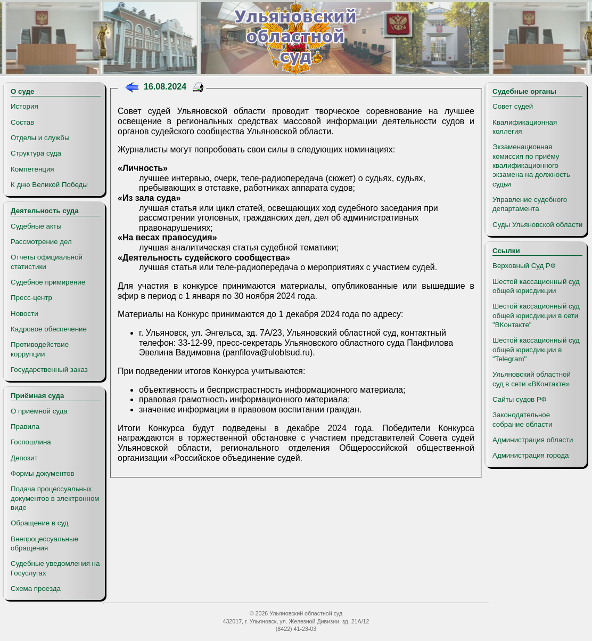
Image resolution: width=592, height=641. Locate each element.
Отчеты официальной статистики (47, 261)
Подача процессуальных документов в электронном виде (55, 498)
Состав (22, 122)
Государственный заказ (49, 370)
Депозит (24, 458)
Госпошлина (31, 442)
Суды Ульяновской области (537, 225)
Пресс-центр (31, 298)
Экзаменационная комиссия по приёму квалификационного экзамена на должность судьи (531, 165)
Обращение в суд (39, 523)
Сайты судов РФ (519, 399)
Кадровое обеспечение (49, 329)
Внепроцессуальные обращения (44, 543)
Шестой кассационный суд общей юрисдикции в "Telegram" (536, 349)
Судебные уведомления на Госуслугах (55, 568)
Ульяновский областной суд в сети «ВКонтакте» (531, 378)
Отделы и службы (40, 138)
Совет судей (512, 106)
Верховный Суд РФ (524, 266)
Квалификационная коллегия (524, 126)
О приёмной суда (39, 411)
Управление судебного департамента (529, 204)
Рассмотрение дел (41, 242)
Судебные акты (36, 226)
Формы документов (42, 473)
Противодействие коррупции (40, 349)
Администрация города (530, 455)
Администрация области (532, 440)
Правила (25, 427)
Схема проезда (36, 589)
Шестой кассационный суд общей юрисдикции (536, 286)
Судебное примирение (48, 282)
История (24, 106)
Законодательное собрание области (522, 419)
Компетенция (32, 169)
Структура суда (36, 153)
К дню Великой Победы (49, 185)
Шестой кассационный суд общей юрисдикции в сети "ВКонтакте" (536, 315)
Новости (24, 314)
